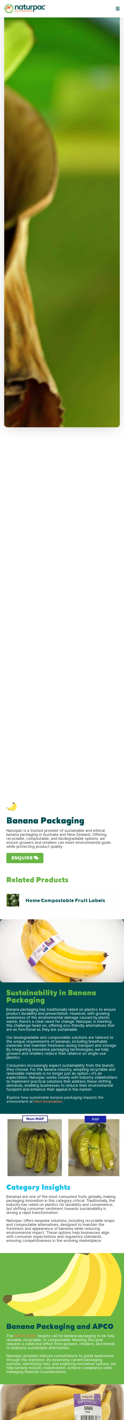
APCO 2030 (25, 1336)
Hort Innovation (48, 1102)
